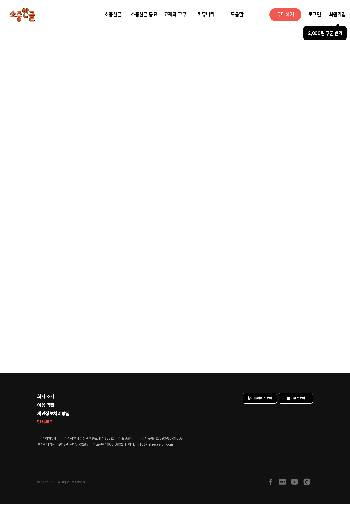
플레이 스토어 (259, 399)
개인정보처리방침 (53, 415)
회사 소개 (45, 398)
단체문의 (45, 423)
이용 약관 (45, 406)
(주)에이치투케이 (48, 440)
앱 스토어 (295, 399)
